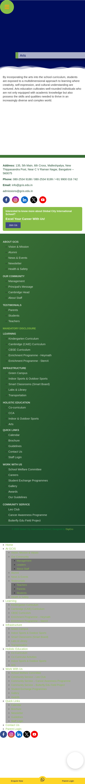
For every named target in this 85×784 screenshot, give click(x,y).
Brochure (16, 709)
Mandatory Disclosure (19, 328)
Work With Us (14, 668)
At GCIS (11, 548)
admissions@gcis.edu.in (18, 191)
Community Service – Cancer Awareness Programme (41, 681)
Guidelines (17, 717)
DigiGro (69, 529)
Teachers (22, 585)
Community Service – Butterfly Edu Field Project (38, 685)
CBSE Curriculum (21, 613)
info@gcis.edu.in (22, 185)
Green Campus (19, 629)
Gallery (15, 693)
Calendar (16, 705)
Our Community (20, 556)
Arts (13, 665)
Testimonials (18, 580)
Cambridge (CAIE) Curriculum (27, 609)
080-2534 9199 (43, 179)
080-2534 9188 (22, 179)
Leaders (21, 564)
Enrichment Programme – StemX (29, 621)
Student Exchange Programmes (29, 689)
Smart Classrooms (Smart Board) (29, 637)
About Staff (23, 568)
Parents (21, 589)
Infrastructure (14, 624)
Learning (11, 600)
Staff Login (17, 721)
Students (22, 593)
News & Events (19, 576)
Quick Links (13, 701)
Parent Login (13, 728)
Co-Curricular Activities (24, 657)
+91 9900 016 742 (66, 179)
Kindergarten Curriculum (24, 605)
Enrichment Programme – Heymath (30, 617)
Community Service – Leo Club (28, 677)
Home (9, 544)
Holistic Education (17, 648)
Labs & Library (19, 641)
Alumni (15, 572)
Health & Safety (20, 597)
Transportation (19, 645)
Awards (15, 697)
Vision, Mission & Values (24, 552)
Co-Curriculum (19, 653)
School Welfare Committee (26, 673)
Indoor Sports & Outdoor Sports (28, 633)
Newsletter (17, 713)
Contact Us (12, 725)
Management (24, 560)
